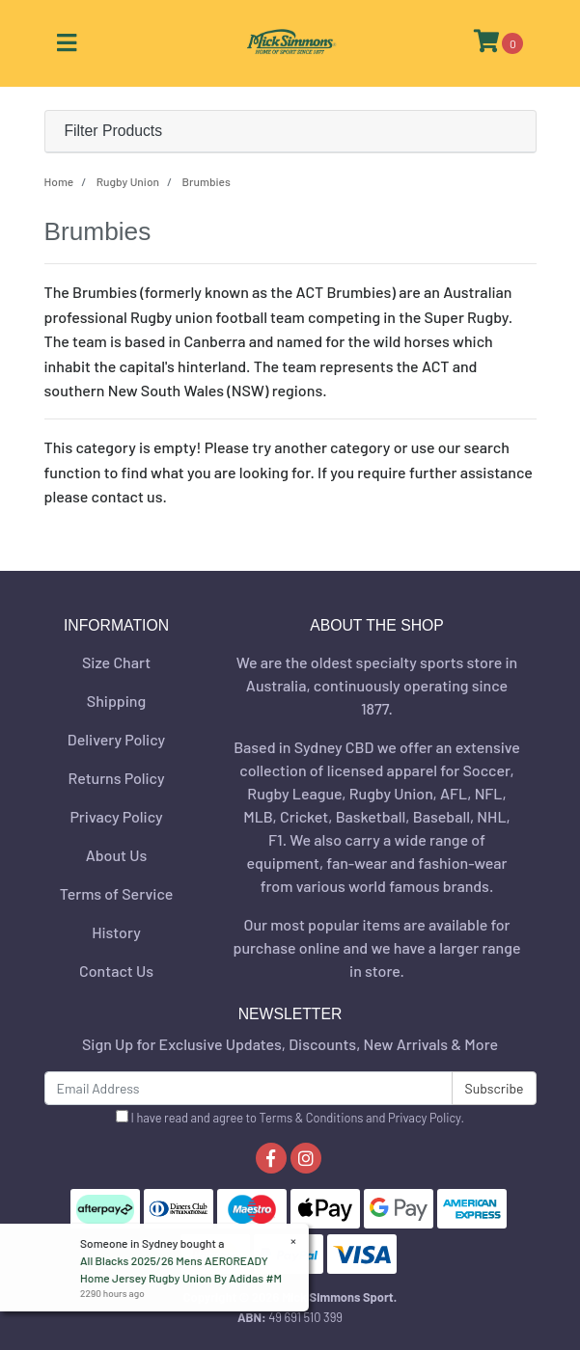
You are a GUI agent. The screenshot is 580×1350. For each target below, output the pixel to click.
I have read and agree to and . (290, 1117)
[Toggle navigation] (66, 43)
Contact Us (116, 970)
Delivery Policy (116, 739)
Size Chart (116, 662)
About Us (116, 855)
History (116, 932)
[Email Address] (249, 1088)
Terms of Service (117, 893)
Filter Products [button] (114, 130)
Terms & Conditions (312, 1117)
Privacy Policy (115, 816)
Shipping (116, 700)
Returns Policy (116, 778)
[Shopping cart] (499, 43)
